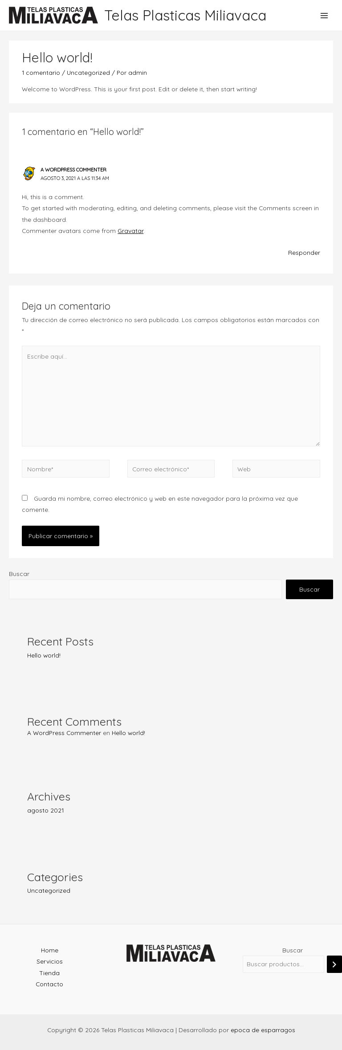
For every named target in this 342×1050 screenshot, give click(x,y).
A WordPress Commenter (64, 732)
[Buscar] (334, 964)
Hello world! (44, 655)
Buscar (19, 573)
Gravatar (130, 230)
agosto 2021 (45, 810)
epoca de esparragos (263, 1030)
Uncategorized (48, 890)
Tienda (49, 972)
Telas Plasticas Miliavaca (185, 15)
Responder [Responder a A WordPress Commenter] (304, 252)
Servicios (50, 961)
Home (49, 950)
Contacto (49, 984)
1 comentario (41, 72)
